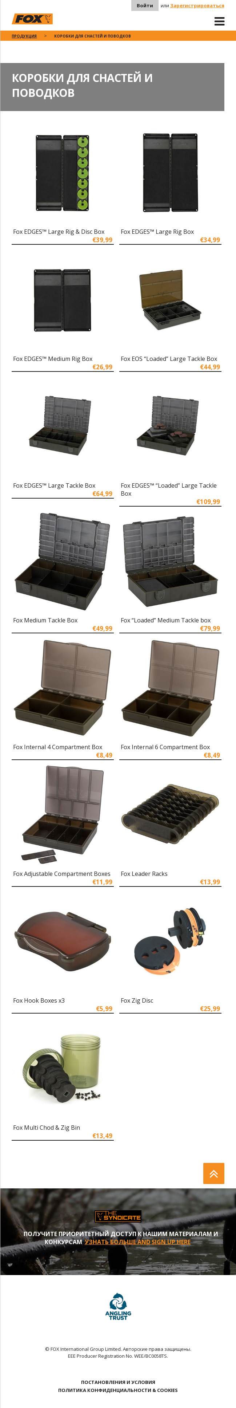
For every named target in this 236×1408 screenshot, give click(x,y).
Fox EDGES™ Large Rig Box (157, 232)
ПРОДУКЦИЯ (24, 36)
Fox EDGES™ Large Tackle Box (54, 485)
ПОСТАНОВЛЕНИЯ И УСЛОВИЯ (118, 1382)
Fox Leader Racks (144, 874)
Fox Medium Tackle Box (45, 620)
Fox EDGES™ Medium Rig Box (52, 359)
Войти (145, 5)
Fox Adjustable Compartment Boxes (62, 874)
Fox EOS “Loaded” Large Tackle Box (169, 359)
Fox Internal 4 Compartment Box (57, 747)
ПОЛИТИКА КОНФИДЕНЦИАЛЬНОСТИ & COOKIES (118, 1390)
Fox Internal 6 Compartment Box (165, 747)
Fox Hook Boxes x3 (39, 1000)
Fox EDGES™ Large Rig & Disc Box (58, 232)
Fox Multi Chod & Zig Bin (46, 1128)
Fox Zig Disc (137, 1000)
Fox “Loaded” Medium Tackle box (166, 620)
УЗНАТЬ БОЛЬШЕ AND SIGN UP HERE (138, 1242)
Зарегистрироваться (197, 5)
